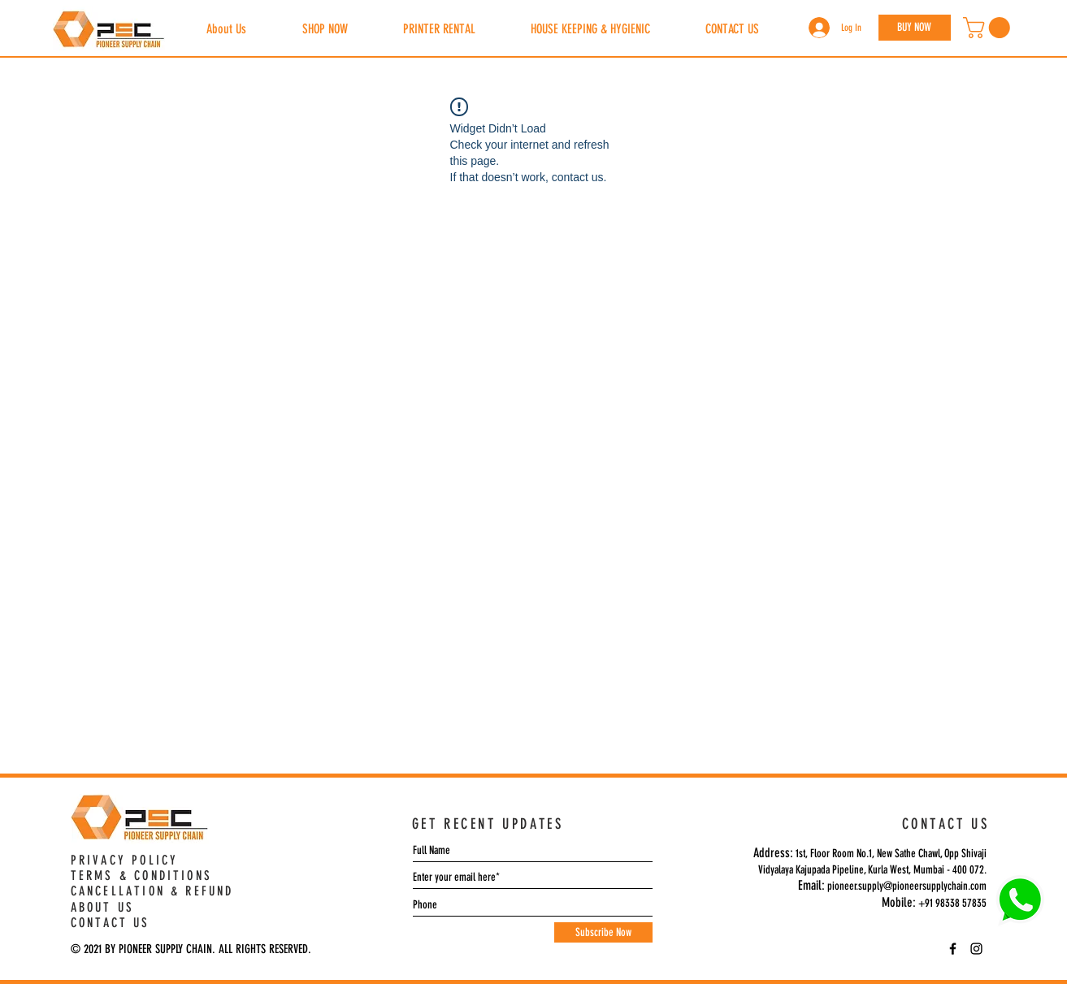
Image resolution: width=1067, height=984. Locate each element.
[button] (989, 27)
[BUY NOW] (914, 28)
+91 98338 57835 (952, 903)
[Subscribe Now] (603, 932)
